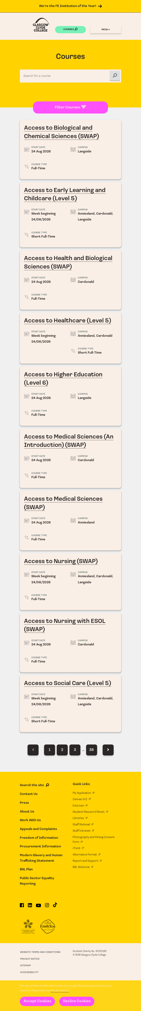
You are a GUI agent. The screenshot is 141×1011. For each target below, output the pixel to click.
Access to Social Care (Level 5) (70, 704)
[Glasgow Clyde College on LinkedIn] (30, 907)
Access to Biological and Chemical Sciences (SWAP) (70, 149)
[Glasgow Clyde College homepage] (41, 25)
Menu (106, 29)
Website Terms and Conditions (40, 952)
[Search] (114, 76)
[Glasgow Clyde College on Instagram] (47, 907)
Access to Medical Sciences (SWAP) (70, 520)
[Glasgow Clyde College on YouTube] (38, 907)
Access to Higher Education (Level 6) (70, 396)
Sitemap (25, 966)
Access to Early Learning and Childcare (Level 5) (70, 215)
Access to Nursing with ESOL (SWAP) (70, 642)
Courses (70, 29)
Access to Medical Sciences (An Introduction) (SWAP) (70, 458)
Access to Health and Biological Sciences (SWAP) (70, 280)
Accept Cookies (37, 1001)
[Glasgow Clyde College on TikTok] (55, 906)
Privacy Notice (60, 990)
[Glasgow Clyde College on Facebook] (22, 907)
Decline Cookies (77, 1001)
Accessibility (29, 972)
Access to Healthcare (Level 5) (70, 338)
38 (91, 750)
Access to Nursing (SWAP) (70, 582)
